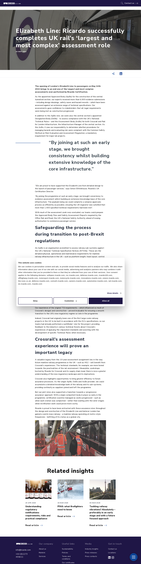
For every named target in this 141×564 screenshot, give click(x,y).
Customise (70, 301)
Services (42, 556)
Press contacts (91, 556)
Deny (35, 301)
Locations (112, 552)
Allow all (105, 301)
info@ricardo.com (23, 550)
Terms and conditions (66, 557)
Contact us (129, 3)
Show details (112, 293)
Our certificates (68, 562)
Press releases (91, 552)
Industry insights (91, 549)
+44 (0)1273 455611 (22, 555)
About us (42, 549)
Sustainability (67, 549)
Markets (42, 552)
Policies (65, 552)
